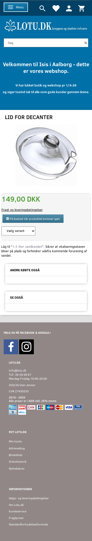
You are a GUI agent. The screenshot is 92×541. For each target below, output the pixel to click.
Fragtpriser (16, 518)
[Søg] (86, 43)
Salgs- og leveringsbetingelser (29, 498)
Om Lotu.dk (16, 505)
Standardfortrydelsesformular (28, 524)
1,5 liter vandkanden (27, 246)
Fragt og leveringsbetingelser (22, 210)
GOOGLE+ (44, 332)
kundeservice (17, 511)
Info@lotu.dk (17, 370)
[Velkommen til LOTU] (46, 24)
